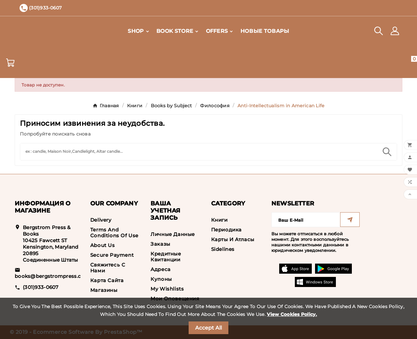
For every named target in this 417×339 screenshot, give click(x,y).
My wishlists (167, 289)
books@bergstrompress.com (52, 276)
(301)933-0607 (41, 287)
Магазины (104, 290)
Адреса (161, 269)
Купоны (161, 279)
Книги (219, 220)
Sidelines (223, 249)
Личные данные (173, 234)
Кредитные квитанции (166, 257)
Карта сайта (107, 280)
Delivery (100, 220)
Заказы (160, 244)
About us (102, 245)
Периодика (226, 230)
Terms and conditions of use (114, 233)
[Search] (198, 151)
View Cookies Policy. (292, 314)
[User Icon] (395, 31)
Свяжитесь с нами (107, 268)
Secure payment (112, 255)
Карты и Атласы (232, 239)
